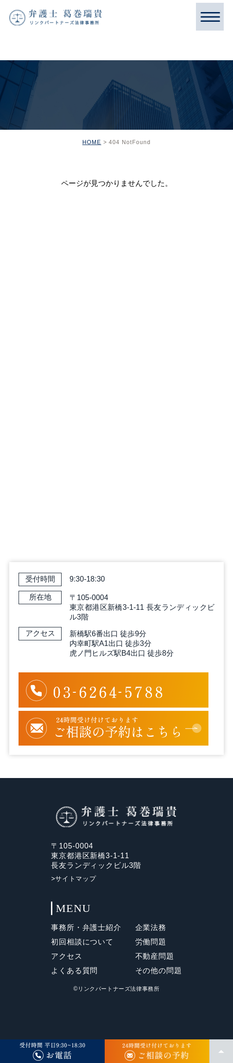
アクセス (66, 956)
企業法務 (150, 927)
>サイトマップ (73, 878)
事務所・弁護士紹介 (86, 927)
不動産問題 (154, 956)
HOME (91, 142)
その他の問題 (158, 970)
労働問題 (150, 942)
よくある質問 (74, 970)
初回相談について (82, 942)
